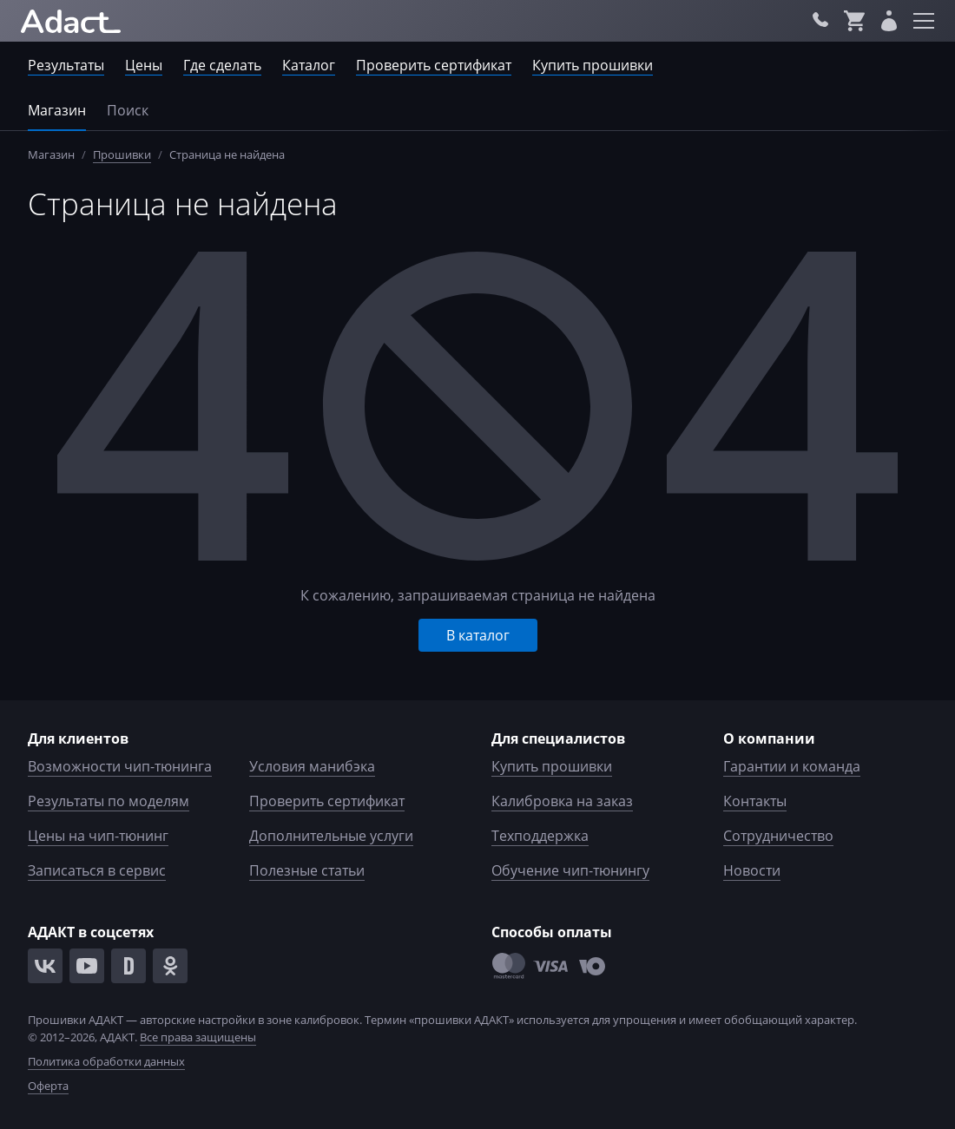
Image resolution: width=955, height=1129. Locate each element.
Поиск (127, 110)
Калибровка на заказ (562, 801)
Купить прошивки (592, 65)
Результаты (66, 65)
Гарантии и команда (791, 766)
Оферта (48, 1085)
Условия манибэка (312, 766)
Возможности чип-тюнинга (120, 766)
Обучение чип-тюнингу (570, 870)
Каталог (308, 65)
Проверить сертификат (433, 65)
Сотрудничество (778, 835)
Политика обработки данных (106, 1061)
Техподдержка (540, 835)
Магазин (57, 110)
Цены (143, 65)
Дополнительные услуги (331, 835)
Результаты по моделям (108, 801)
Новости (751, 870)
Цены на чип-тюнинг (98, 835)
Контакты (755, 801)
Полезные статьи (307, 870)
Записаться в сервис (97, 870)
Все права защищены (198, 1037)
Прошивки (122, 154)
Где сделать (222, 65)
